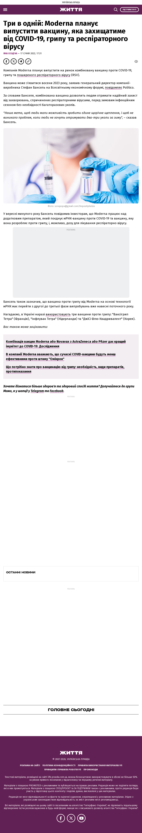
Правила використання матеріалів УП (100, 765)
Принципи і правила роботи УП (62, 769)
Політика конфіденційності (58, 765)
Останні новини (20, 572)
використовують (58, 314)
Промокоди (91, 769)
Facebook (56, 391)
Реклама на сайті (30, 765)
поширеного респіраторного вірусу (43, 75)
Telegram (37, 391)
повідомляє (113, 87)
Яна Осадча (10, 53)
